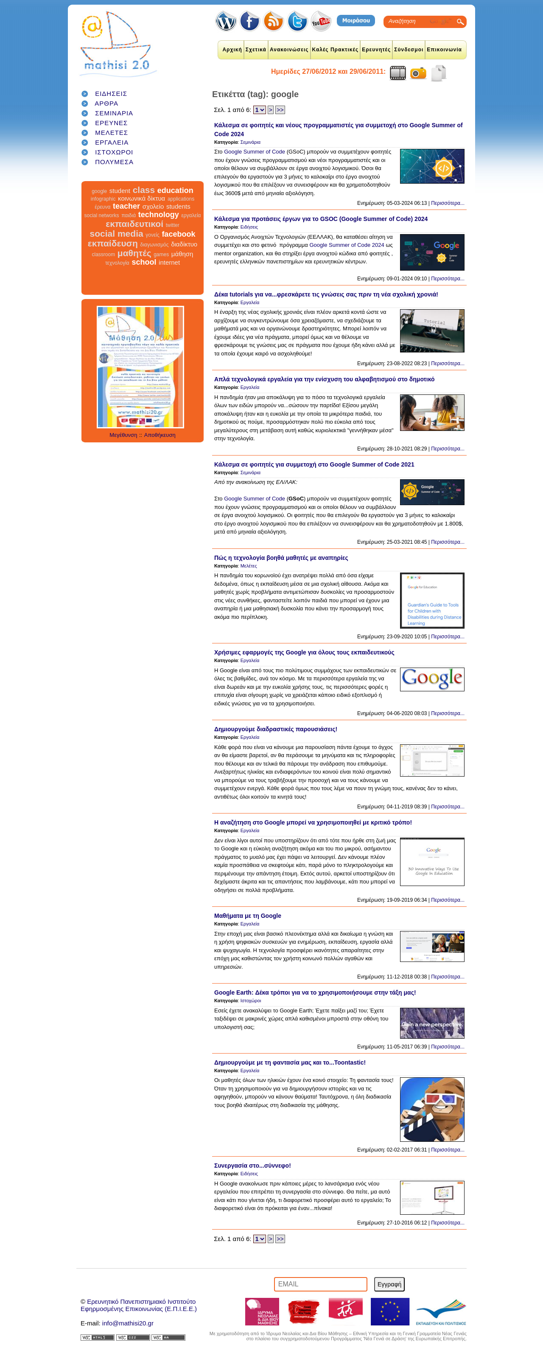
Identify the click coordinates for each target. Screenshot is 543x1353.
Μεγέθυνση (123, 435)
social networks (101, 215)
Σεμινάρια (250, 142)
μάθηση (182, 254)
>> (280, 109)
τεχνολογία (117, 263)
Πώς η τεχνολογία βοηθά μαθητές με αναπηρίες (281, 557)
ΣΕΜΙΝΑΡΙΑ (114, 113)
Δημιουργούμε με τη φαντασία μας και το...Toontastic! (290, 1062)
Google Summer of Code (254, 151)
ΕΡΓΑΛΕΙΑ (112, 142)
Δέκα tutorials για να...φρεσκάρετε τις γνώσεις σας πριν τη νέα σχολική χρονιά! (326, 294)
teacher (126, 206)
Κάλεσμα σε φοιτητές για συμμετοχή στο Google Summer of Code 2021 (314, 464)
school (144, 262)
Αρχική (232, 50)
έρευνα (102, 207)
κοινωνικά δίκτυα (141, 198)
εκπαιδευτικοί (134, 223)
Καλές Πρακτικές (335, 50)
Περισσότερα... (448, 203)
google (99, 191)
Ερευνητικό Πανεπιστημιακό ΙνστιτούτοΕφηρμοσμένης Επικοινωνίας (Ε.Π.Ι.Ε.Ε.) (139, 1305)
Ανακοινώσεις (289, 50)
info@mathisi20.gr (128, 1323)
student (119, 190)
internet (169, 262)
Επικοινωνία (444, 50)
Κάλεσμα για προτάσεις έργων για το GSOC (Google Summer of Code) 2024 (321, 218)
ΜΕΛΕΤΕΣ (111, 132)
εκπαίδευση (113, 243)
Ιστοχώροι (251, 1000)
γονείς (152, 235)
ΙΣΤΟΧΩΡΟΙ (114, 152)
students (178, 206)
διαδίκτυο (184, 244)
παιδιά (128, 215)
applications (181, 198)
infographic (103, 198)
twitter (172, 225)
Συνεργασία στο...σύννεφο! (252, 1165)
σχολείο (153, 206)
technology (158, 214)
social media (116, 233)
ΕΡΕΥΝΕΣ (111, 122)
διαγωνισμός (154, 244)
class (144, 189)
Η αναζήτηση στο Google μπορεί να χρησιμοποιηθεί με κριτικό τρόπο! (313, 822)
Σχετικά (256, 50)
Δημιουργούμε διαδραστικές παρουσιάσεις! (275, 729)
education (175, 190)
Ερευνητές (376, 50)
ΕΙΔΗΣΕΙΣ (111, 93)
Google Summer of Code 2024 (347, 245)
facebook (178, 234)
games (161, 254)
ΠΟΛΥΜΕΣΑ (114, 161)
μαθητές (134, 253)
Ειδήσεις (249, 226)
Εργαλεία (250, 302)
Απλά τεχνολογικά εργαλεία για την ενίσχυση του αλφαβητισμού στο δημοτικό (324, 379)
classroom (103, 254)
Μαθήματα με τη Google (247, 915)
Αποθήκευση (160, 435)
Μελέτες (249, 565)
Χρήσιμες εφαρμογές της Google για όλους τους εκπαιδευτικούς (304, 652)
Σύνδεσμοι (408, 50)
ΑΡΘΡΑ (106, 103)
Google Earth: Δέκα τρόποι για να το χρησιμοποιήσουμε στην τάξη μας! (315, 992)
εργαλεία (191, 215)
